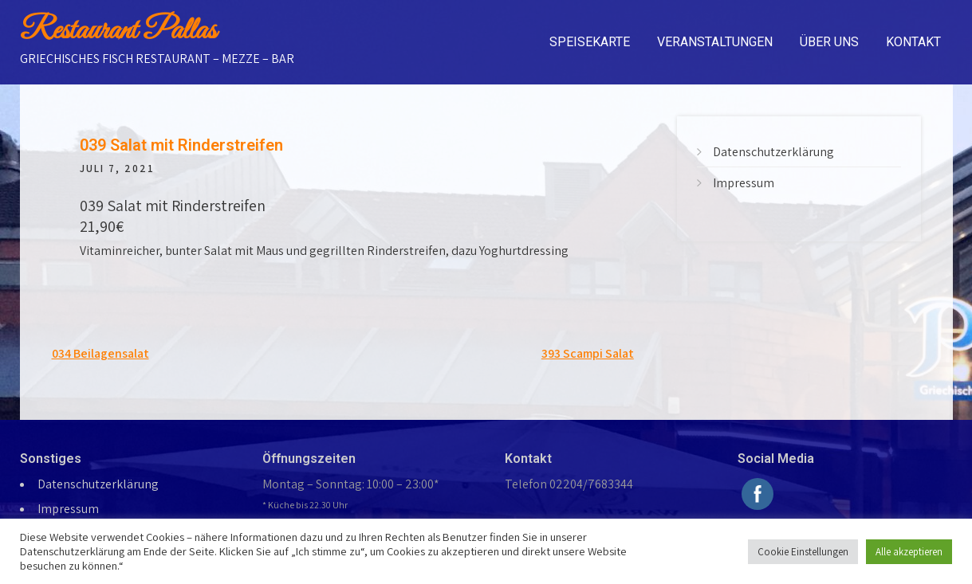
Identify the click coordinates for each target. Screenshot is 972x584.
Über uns (829, 41)
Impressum (743, 182)
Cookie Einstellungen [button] (803, 552)
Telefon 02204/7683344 (569, 484)
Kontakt (913, 41)
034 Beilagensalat (100, 353)
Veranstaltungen (715, 41)
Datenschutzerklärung (773, 151)
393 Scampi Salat (587, 353)
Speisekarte (589, 41)
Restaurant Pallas (118, 31)
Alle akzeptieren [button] (909, 552)
